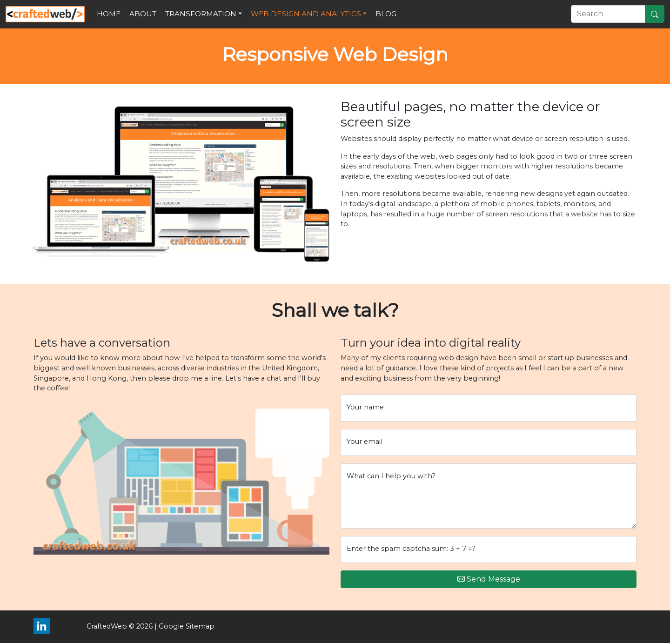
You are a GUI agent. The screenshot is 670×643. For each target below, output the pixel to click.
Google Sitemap (186, 626)
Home (109, 13)
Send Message (488, 579)
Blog (385, 13)
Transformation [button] (200, 13)
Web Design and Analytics (306, 13)
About (142, 13)
